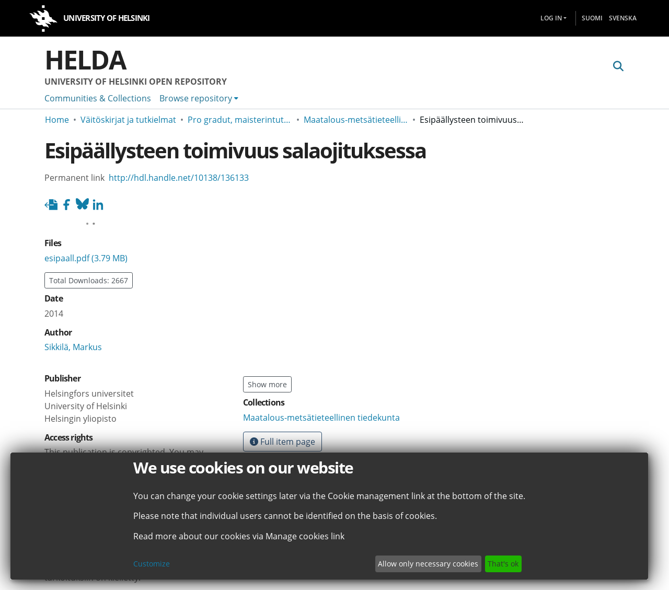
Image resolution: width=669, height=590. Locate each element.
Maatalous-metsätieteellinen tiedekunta (356, 119)
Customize (151, 564)
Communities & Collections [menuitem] (97, 98)
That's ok (503, 564)
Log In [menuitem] (551, 18)
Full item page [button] (282, 441)
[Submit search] (618, 66)
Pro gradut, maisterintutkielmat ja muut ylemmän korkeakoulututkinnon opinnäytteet (240, 119)
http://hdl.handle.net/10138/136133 (179, 177)
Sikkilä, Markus (73, 313)
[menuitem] (198, 98)
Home (57, 119)
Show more (267, 384)
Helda (85, 59)
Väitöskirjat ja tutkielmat (128, 119)
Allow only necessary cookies (428, 564)
